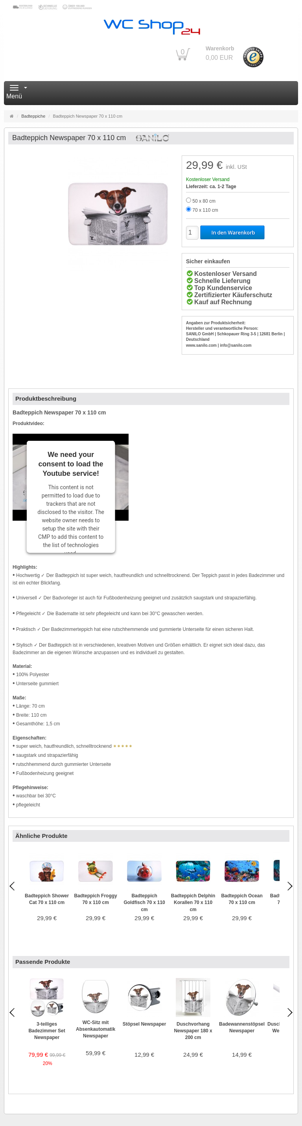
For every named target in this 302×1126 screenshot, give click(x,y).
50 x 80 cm (203, 201)
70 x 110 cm (205, 210)
